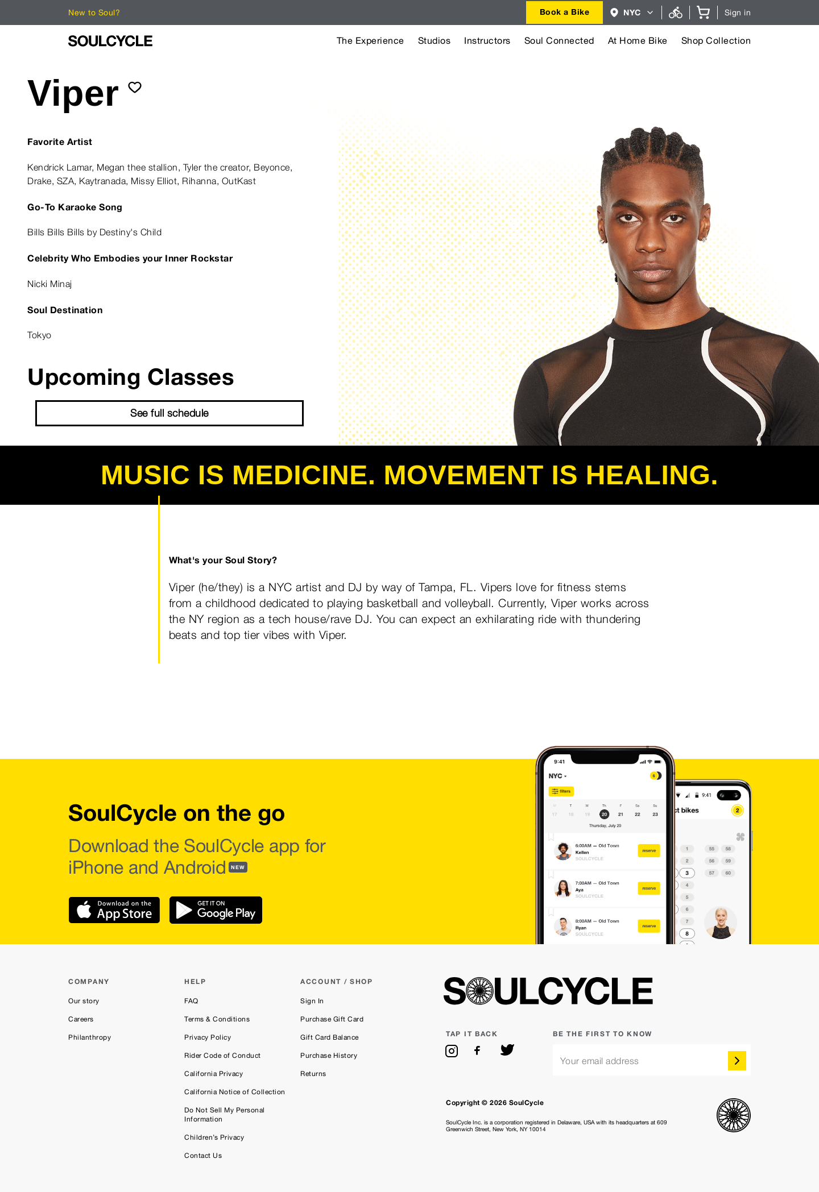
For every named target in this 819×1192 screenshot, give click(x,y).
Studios (434, 40)
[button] (632, 12)
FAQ (191, 1001)
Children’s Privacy (214, 1137)
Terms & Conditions (217, 1019)
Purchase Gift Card (331, 1019)
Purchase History (328, 1056)
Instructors (487, 40)
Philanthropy (89, 1037)
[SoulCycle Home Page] (110, 41)
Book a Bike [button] (565, 11)
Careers (81, 1019)
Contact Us (203, 1156)
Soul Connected (559, 40)
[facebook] (479, 1051)
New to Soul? (94, 12)
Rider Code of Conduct (222, 1056)
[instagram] (451, 1051)
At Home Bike (638, 40)
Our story (84, 1001)
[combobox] (564, 12)
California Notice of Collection (235, 1092)
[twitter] (507, 1051)
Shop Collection (716, 40)
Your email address (599, 1061)
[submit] (135, 87)
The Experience (370, 40)
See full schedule (169, 413)
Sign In (312, 1001)
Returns (313, 1074)
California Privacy (213, 1074)
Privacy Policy (207, 1037)
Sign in (738, 12)
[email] (652, 1059)
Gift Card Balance (329, 1037)
